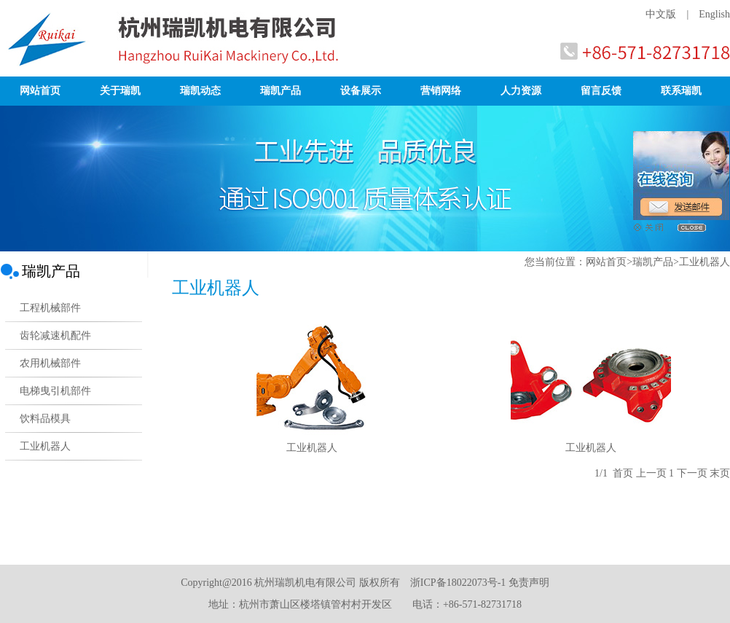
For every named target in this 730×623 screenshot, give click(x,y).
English (714, 14)
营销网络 (440, 90)
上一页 (651, 473)
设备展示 (360, 90)
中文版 (660, 14)
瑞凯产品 (280, 90)
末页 (720, 473)
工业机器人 (311, 447)
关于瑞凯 (120, 90)
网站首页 (40, 90)
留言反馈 (601, 90)
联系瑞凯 (681, 90)
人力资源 (521, 90)
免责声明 (529, 582)
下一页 (692, 473)
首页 (623, 473)
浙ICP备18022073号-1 (458, 582)
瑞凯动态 (200, 90)
